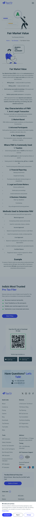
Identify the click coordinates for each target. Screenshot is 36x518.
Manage (29, 515)
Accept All (7, 515)
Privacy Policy (5, 510)
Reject (18, 515)
